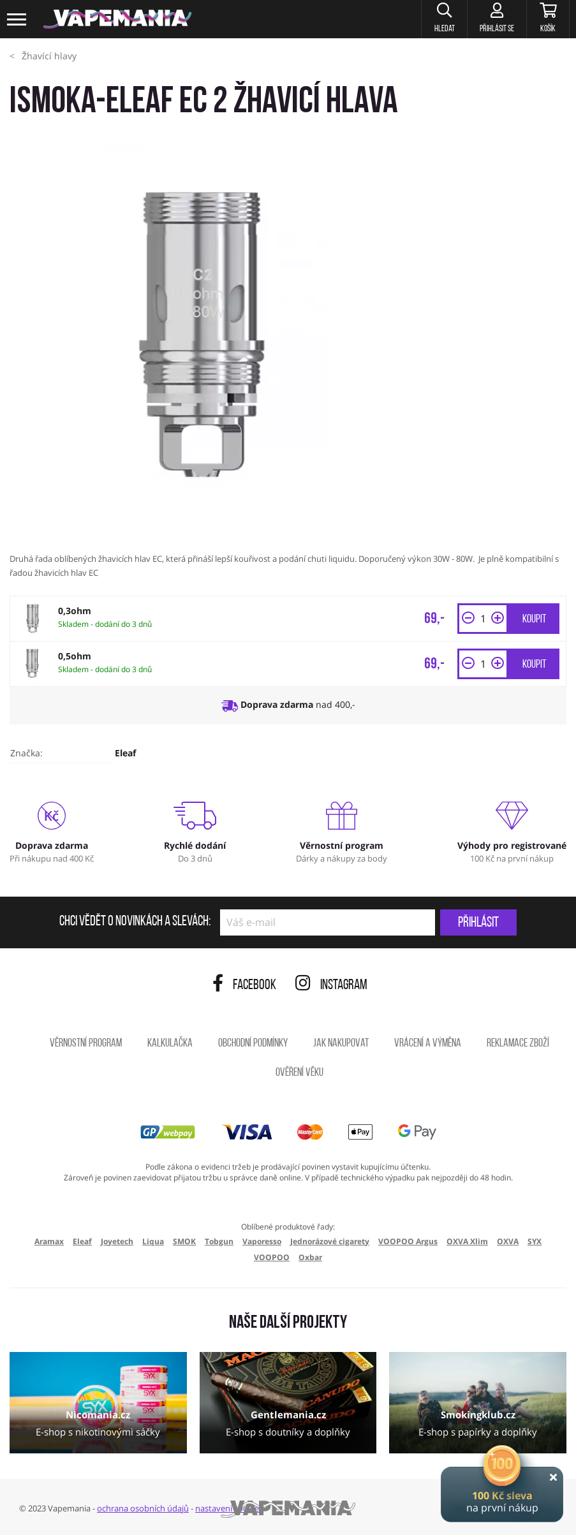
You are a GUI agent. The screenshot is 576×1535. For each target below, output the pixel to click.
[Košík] (548, 19)
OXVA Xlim (467, 1241)
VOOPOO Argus (408, 1241)
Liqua (153, 1241)
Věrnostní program (86, 1044)
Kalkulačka (170, 1044)
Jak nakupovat (341, 1044)
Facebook (244, 985)
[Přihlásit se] (495, 19)
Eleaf (125, 753)
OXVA (508, 1241)
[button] (441, 19)
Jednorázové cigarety (329, 1241)
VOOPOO (272, 1257)
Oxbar (310, 1257)
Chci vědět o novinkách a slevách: (134, 922)
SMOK (184, 1241)
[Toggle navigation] (17, 19)
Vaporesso (261, 1241)
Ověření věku (299, 1073)
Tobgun (219, 1241)
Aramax (49, 1241)
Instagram (331, 985)
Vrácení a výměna (427, 1044)
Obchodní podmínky (253, 1044)
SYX (535, 1241)
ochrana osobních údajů (143, 1508)
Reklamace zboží (518, 1044)
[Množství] (482, 618)
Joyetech (117, 1241)
